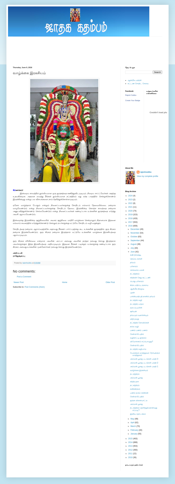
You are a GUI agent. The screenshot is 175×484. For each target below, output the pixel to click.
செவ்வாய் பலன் (137, 270)
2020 (130, 211)
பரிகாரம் (134, 266)
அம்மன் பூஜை (136, 378)
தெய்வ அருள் (136, 259)
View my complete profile (147, 176)
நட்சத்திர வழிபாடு (138, 349)
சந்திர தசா (134, 382)
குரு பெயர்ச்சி (136, 308)
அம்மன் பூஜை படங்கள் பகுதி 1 (144, 366)
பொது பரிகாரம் (137, 281)
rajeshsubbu (27, 263)
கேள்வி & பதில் (137, 334)
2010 (130, 457)
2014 (130, 442)
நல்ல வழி (134, 326)
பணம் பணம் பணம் (139, 330)
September (135, 240)
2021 (130, 207)
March (133, 426)
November (135, 233)
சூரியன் (133, 311)
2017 (130, 222)
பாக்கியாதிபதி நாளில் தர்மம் (142, 296)
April (133, 422)
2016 (130, 226)
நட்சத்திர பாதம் (137, 304)
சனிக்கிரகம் (135, 389)
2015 (130, 438)
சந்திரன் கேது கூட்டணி (140, 278)
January (134, 434)
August (134, 244)
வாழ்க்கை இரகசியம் (139, 370)
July (133, 248)
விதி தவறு (134, 319)
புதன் (132, 292)
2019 (130, 214)
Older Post (110, 282)
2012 (130, 450)
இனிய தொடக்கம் (138, 414)
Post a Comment (24, 277)
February (135, 430)
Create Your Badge (132, 100)
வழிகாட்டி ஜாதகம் (138, 338)
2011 (130, 453)
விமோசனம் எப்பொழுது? (141, 341)
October (134, 236)
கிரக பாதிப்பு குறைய (139, 285)
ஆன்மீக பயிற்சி (134, 80)
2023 (130, 199)
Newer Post (19, 282)
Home (64, 282)
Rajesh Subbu (130, 95)
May (133, 419)
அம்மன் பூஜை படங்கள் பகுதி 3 (144, 359)
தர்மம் (133, 262)
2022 (130, 203)
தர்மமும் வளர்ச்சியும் (139, 315)
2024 (130, 196)
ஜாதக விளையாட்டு (138, 400)
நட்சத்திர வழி (136, 300)
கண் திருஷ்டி (135, 255)
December (135, 229)
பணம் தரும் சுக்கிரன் (139, 393)
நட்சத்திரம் (135, 274)
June (133, 252)
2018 (130, 218)
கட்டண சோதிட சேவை (138, 83)
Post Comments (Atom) (35, 287)
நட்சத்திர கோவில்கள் (139, 323)
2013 (130, 446)
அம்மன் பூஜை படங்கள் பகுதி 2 (144, 363)
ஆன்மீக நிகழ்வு (137, 289)
